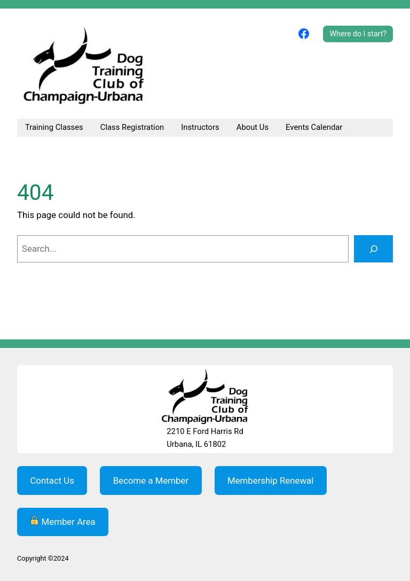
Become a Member (150, 480)
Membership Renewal (270, 480)
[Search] (373, 248)
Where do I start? (358, 33)
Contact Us (52, 480)
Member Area (62, 521)
